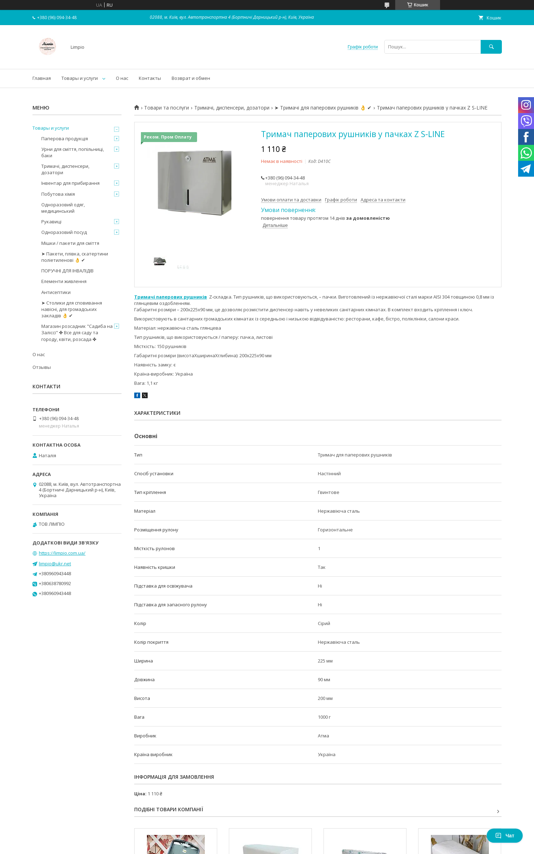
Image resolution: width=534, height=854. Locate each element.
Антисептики (56, 292)
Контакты (150, 78)
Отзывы (41, 367)
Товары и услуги (79, 78)
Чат (504, 835)
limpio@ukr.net (55, 563)
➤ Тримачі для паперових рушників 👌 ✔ (323, 108)
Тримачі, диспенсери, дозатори (231, 108)
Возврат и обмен (191, 78)
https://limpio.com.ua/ (62, 553)
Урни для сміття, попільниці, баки (72, 152)
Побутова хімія (58, 194)
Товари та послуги (166, 108)
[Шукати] (491, 47)
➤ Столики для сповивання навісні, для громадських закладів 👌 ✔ (71, 309)
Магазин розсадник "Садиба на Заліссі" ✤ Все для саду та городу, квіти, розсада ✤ (77, 332)
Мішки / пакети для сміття (70, 243)
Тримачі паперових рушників (170, 297)
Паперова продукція (64, 138)
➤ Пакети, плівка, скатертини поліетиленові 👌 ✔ (74, 257)
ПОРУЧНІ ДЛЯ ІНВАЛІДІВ (67, 270)
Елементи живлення (64, 281)
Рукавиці (51, 221)
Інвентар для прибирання (70, 183)
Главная (41, 78)
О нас (122, 78)
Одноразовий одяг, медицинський (63, 207)
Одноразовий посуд (64, 232)
